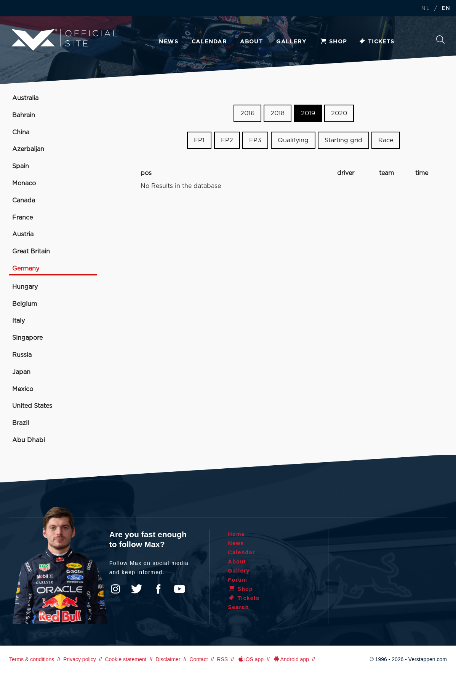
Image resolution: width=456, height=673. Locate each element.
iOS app (250, 659)
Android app (291, 659)
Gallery (291, 42)
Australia (25, 98)
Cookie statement (125, 659)
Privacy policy (79, 659)
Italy (18, 321)
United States (32, 406)
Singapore (27, 338)
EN (446, 8)
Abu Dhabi (28, 440)
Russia (22, 355)
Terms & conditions (31, 659)
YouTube (179, 589)
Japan (21, 372)
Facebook (158, 589)
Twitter (137, 589)
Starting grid (343, 140)
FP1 (199, 140)
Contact (198, 659)
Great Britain (31, 251)
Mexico (22, 389)
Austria (23, 234)
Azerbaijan (28, 149)
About (251, 42)
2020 (339, 113)
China (20, 132)
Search (440, 39)
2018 (277, 113)
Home (236, 534)
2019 (308, 113)
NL (425, 8)
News (168, 42)
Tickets (376, 42)
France (22, 218)
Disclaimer (167, 659)
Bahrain (23, 115)
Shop (333, 42)
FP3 (255, 140)
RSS (222, 659)
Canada (23, 200)
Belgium (24, 304)
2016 (247, 113)
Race (385, 140)
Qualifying (293, 140)
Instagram (115, 589)
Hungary (25, 287)
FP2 (227, 140)
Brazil (20, 423)
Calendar (209, 42)
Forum (238, 580)
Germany (25, 269)
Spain (20, 166)
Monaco (24, 183)
